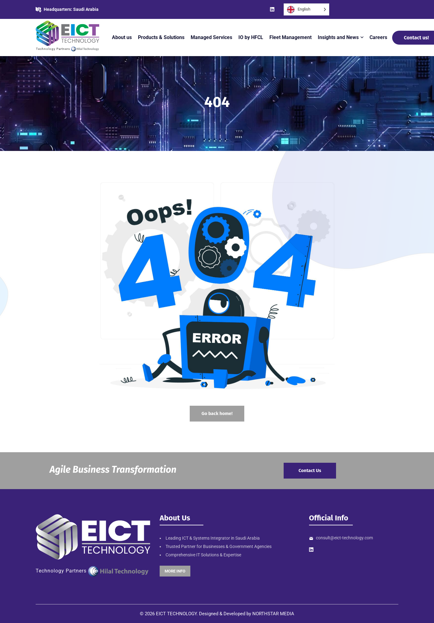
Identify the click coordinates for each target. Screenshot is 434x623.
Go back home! (217, 413)
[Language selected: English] (306, 9)
